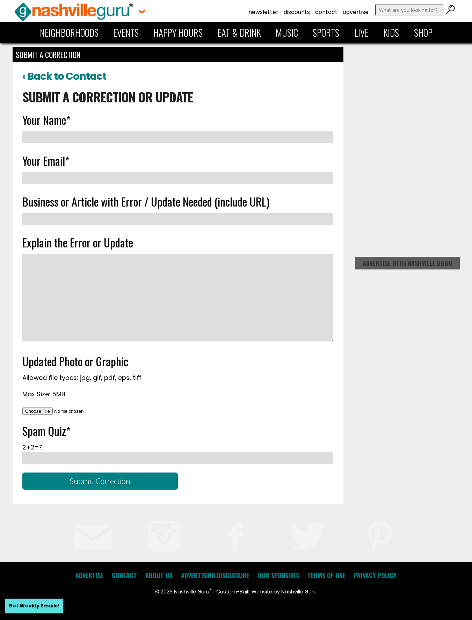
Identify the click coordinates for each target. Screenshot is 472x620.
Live (361, 32)
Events (126, 32)
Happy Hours (178, 32)
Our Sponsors (278, 575)
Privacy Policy (375, 575)
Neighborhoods (69, 32)
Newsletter (263, 12)
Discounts (297, 12)
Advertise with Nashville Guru (407, 263)
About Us (159, 575)
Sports (326, 32)
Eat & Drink (239, 32)
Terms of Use (326, 575)
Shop (423, 32)
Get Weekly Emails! (34, 605)
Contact (326, 12)
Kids (391, 32)
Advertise (356, 12)
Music (287, 32)
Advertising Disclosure (215, 575)
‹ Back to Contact (64, 76)
